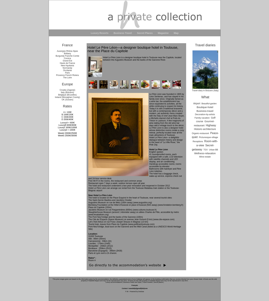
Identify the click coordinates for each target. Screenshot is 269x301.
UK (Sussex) (67, 99)
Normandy (67, 68)
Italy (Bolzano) (67, 92)
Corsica (67, 58)
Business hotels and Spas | (133, 282)
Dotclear (141, 291)
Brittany (67, 53)
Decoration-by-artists (205, 114)
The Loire (67, 77)
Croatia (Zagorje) (67, 90)
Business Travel (123, 33)
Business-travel (204, 111)
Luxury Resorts (99, 33)
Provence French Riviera (67, 75)
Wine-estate (205, 157)
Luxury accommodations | (114, 282)
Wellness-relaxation (205, 153)
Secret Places (145, 33)
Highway (211, 125)
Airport (196, 103)
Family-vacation (202, 118)
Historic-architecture (205, 129)
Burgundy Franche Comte (67, 56)
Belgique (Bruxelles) (67, 95)
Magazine (163, 33)
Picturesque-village (208, 137)
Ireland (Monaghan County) (67, 97)
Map (176, 33)
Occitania (67, 70)
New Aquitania (67, 65)
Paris (67, 73)
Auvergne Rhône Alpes (67, 51)
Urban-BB (213, 150)
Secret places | (159, 282)
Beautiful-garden (209, 103)
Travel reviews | (148, 282)
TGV (205, 150)
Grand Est (67, 61)
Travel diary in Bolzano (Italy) (205, 89)
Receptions (198, 141)
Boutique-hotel (205, 107)
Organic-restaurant (200, 133)
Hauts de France (67, 63)
